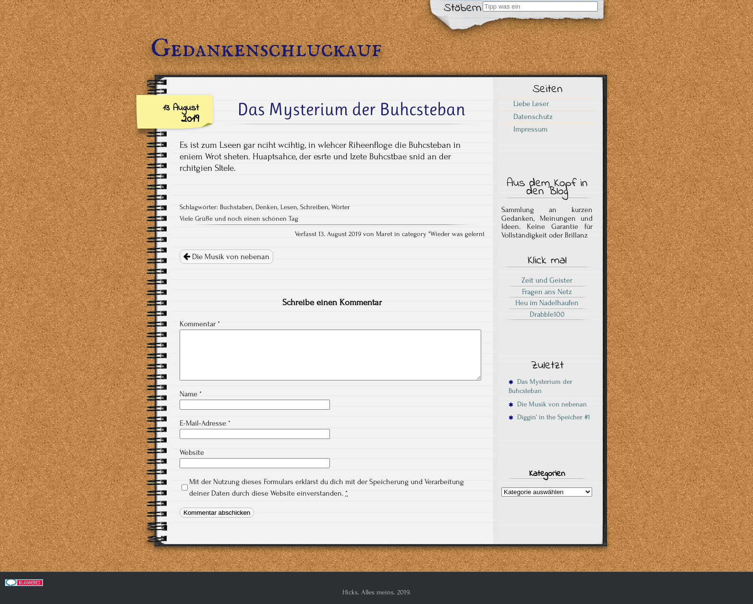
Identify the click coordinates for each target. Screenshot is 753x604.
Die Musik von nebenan (226, 256)
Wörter (340, 207)
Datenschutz (533, 116)
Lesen (288, 207)
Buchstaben (236, 207)
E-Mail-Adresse (205, 423)
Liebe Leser (531, 103)
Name (191, 394)
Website (192, 452)
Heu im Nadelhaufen (547, 302)
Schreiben (314, 207)
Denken (266, 207)
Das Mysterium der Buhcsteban (540, 386)
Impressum (530, 129)
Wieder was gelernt (457, 234)
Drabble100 (547, 314)
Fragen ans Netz (547, 291)
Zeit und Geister (547, 280)
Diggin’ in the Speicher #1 (549, 417)
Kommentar (200, 324)
